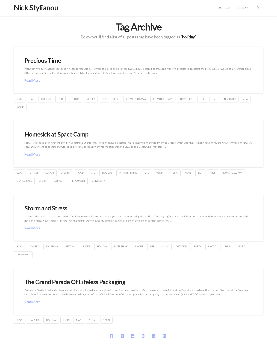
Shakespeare (24, 180)
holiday (46, 99)
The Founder (77, 180)
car (32, 99)
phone (92, 320)
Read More (32, 80)
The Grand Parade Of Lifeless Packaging (74, 281)
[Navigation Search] (257, 8)
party (197, 246)
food (80, 172)
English (65, 172)
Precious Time (42, 60)
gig (93, 172)
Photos (213, 246)
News (188, 172)
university (229, 99)
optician (181, 246)
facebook (52, 246)
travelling (186, 99)
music (174, 172)
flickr (86, 246)
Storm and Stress (45, 208)
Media (159, 172)
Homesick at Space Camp (56, 134)
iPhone (139, 246)
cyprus (34, 172)
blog (20, 99)
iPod (66, 320)
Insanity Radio (128, 172)
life (147, 172)
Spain (106, 320)
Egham (49, 172)
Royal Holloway (136, 99)
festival (71, 246)
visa (245, 99)
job (60, 99)
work (20, 107)
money (91, 99)
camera (34, 246)
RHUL (116, 99)
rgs (104, 99)
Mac (78, 320)
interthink (121, 246)
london (74, 99)
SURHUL (58, 180)
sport (42, 180)
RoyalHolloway (163, 99)
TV (214, 99)
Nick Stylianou (36, 7)
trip (202, 99)
